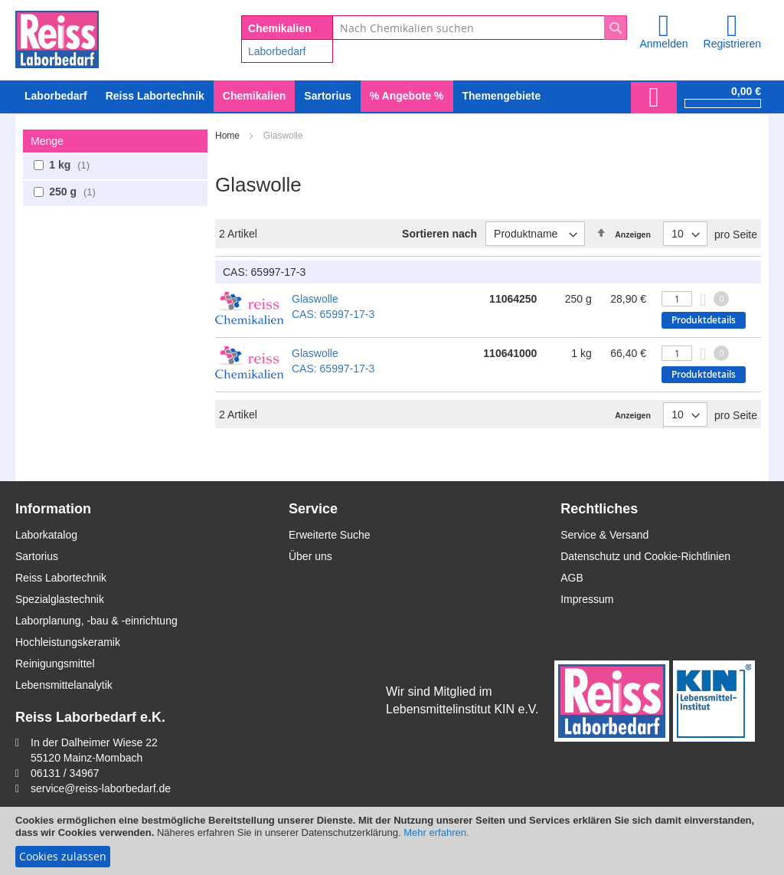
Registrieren (732, 44)
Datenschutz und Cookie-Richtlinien (645, 556)
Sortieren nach (439, 234)
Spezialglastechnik (59, 599)
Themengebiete (501, 96)
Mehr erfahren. (436, 832)
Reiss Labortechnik (60, 578)
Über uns (310, 556)
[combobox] (479, 27)
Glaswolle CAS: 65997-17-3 (333, 306)
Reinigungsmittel (55, 663)
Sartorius (36, 556)
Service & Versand (604, 535)
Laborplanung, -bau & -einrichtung (96, 620)
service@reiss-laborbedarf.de (101, 788)
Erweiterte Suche (330, 535)
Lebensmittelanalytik (64, 685)
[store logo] (57, 36)
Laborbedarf (277, 51)
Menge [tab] (47, 141)
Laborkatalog (46, 535)
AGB (571, 578)
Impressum (586, 599)
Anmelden (663, 44)
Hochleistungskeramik (67, 642)
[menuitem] (55, 96)
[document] (392, 840)
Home (228, 135)
